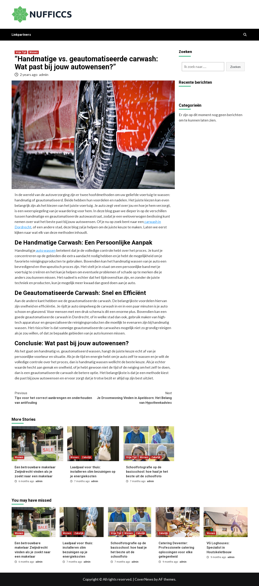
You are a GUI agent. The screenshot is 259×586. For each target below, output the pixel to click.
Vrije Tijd (21, 52)
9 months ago (171, 561)
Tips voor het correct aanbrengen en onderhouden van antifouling (54, 398)
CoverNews (144, 579)
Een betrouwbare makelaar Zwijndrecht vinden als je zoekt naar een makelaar (35, 471)
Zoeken (185, 51)
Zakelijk (86, 457)
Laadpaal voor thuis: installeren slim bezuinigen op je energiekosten (92, 471)
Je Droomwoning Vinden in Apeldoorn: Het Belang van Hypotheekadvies (132, 398)
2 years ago (29, 74)
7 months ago (82, 481)
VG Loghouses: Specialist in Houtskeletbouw (219, 547)
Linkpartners (21, 35)
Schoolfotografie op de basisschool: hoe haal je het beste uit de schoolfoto (147, 471)
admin (43, 74)
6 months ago (27, 481)
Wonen (33, 52)
